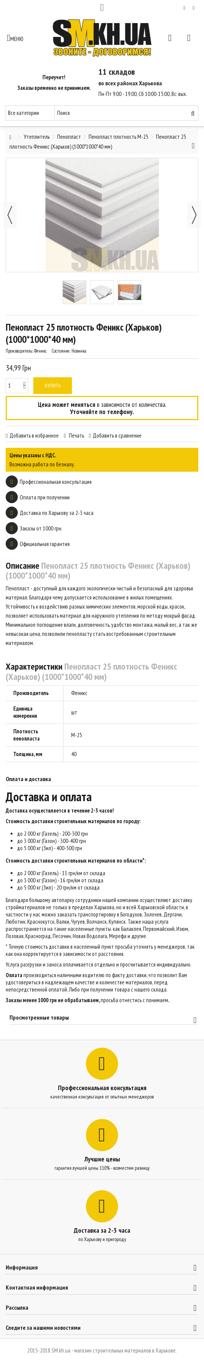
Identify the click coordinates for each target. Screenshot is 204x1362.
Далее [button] (194, 215)
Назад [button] (10, 215)
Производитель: (19, 351)
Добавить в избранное (34, 435)
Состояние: (60, 351)
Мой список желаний (184, 8)
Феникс (79, 693)
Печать (76, 435)
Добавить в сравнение (117, 435)
